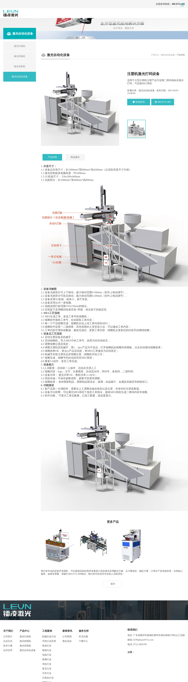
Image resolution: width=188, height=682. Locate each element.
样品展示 (75, 157)
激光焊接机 (25, 641)
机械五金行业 (49, 636)
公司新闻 (67, 636)
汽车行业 (46, 673)
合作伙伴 (7, 650)
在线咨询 (139, 102)
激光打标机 (25, 636)
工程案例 (47, 631)
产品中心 (155, 55)
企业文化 (7, 641)
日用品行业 (48, 678)
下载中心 (83, 641)
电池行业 (46, 645)
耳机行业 (46, 664)
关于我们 (8, 631)
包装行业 (46, 655)
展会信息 (67, 641)
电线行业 (46, 650)
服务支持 (84, 631)
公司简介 (7, 636)
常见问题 (83, 636)
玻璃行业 (46, 659)
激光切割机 (25, 645)
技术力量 (7, 645)
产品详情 (52, 157)
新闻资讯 (67, 631)
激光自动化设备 (168, 55)
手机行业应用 (49, 641)
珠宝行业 (46, 668)
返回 (113, 584)
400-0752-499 (163, 102)
